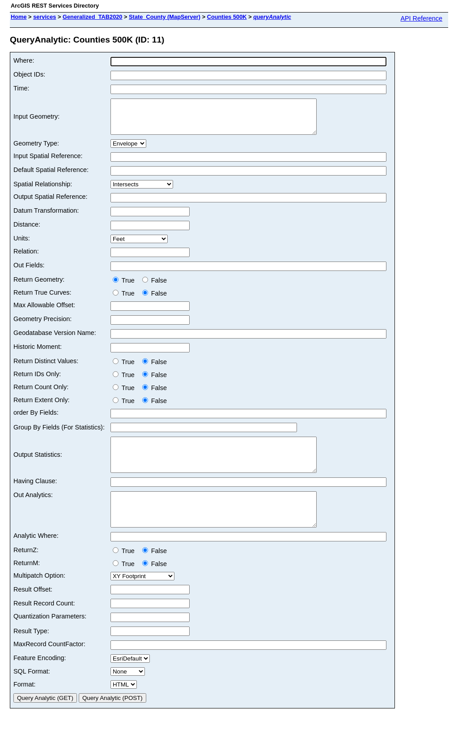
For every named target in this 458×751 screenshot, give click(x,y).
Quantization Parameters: (49, 636)
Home (19, 16)
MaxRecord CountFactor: (49, 664)
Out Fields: (29, 271)
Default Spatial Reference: (51, 176)
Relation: (26, 258)
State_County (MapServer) (164, 16)
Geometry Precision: (42, 325)
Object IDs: (29, 74)
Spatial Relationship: (42, 190)
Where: (23, 60)
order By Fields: (36, 419)
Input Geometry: (36, 120)
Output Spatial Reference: (50, 203)
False (154, 287)
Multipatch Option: (39, 595)
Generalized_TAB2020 (92, 16)
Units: (21, 245)
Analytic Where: (36, 555)
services (44, 16)
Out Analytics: (33, 508)
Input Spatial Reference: (47, 162)
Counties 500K (227, 16)
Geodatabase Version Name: (54, 339)
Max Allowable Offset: (44, 311)
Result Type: (31, 651)
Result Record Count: (44, 623)
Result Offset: (32, 609)
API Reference (421, 18)
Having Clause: (35, 494)
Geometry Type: (36, 150)
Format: (24, 704)
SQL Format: (31, 691)
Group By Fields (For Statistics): (59, 434)
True (125, 287)
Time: (21, 88)
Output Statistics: (37, 464)
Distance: (26, 231)
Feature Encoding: (39, 678)
